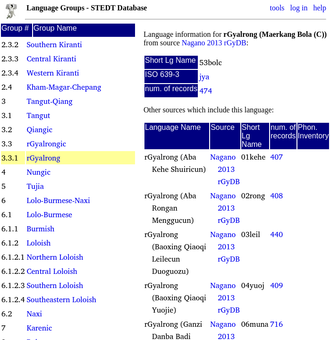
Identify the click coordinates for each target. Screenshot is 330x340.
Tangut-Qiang (49, 101)
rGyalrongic (46, 143)
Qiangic (39, 129)
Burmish (40, 228)
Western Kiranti (52, 73)
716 (276, 324)
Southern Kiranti (54, 44)
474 (205, 91)
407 (276, 157)
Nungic (38, 172)
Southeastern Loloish (61, 299)
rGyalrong (43, 158)
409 (276, 285)
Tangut (38, 115)
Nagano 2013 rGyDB (214, 43)
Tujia (34, 186)
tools (277, 8)
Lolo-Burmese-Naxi (58, 200)
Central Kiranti (51, 58)
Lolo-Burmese (49, 214)
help (319, 8)
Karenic (39, 328)
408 (276, 195)
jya (204, 76)
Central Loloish (51, 271)
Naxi (34, 313)
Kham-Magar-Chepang (63, 87)
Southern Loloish (54, 285)
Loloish (38, 243)
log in (299, 8)
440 (276, 234)
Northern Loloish (54, 257)
